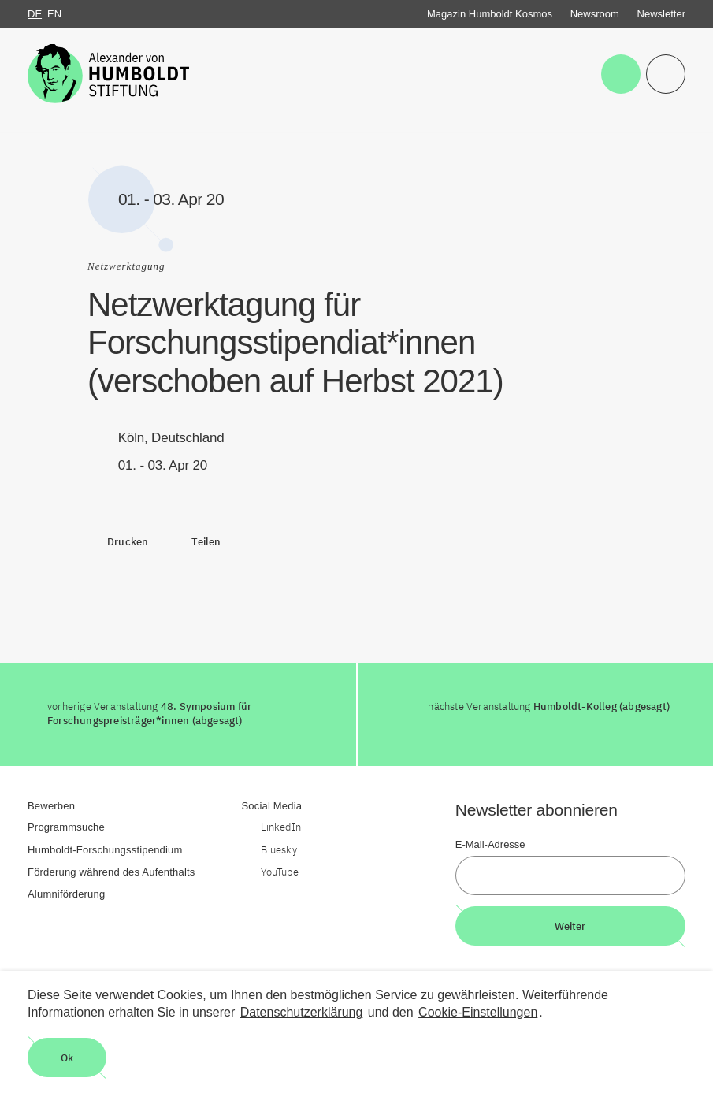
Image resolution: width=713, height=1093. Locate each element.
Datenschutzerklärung (301, 1012)
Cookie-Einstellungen (477, 1012)
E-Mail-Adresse (490, 844)
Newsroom (594, 14)
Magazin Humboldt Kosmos (489, 14)
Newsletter (661, 14)
